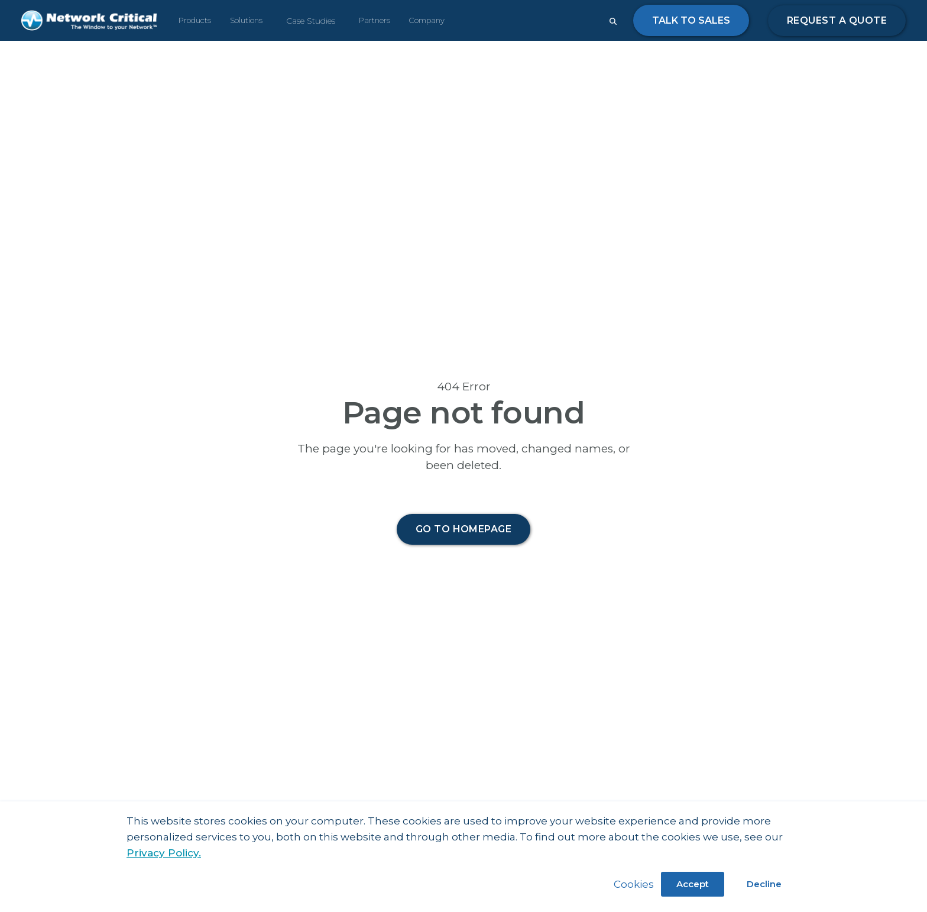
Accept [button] (692, 884)
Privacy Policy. (164, 853)
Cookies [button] (634, 884)
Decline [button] (764, 884)
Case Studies (310, 20)
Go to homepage (464, 529)
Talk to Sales (691, 20)
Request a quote (837, 20)
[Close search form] (613, 21)
